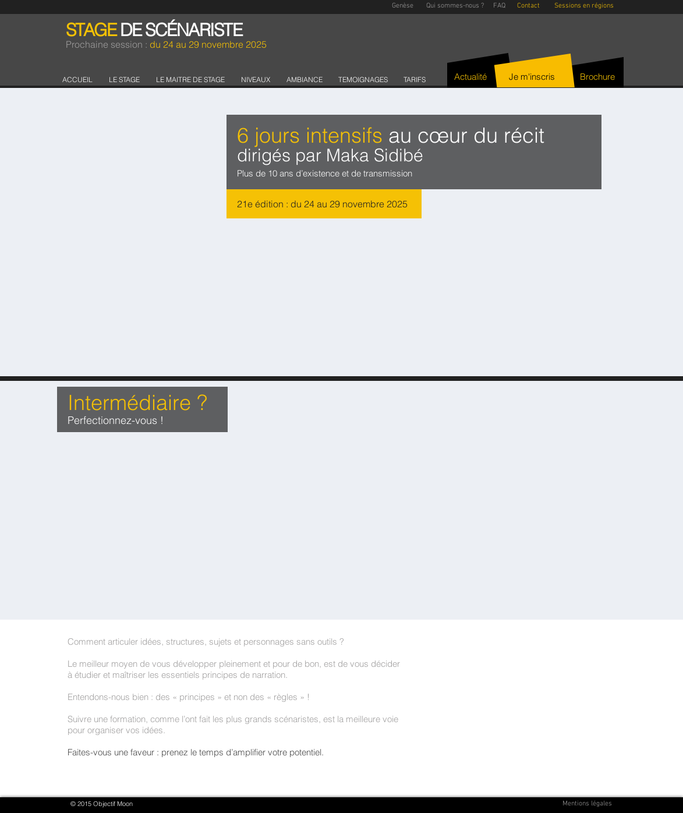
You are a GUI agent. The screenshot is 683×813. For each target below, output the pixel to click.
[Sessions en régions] (584, 6)
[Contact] (528, 6)
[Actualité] (471, 76)
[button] (126, 79)
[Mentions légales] (587, 804)
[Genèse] (403, 6)
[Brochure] (597, 76)
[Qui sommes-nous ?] (455, 6)
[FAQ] (499, 6)
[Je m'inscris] (532, 76)
